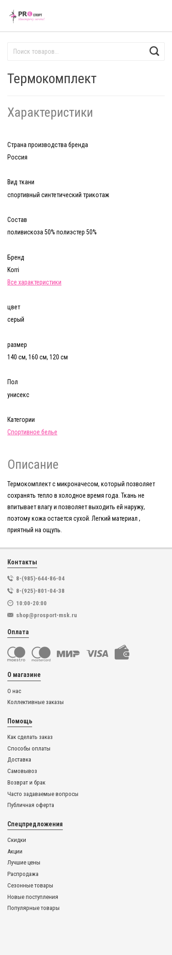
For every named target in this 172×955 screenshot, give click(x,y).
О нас (14, 691)
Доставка (19, 759)
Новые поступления (32, 897)
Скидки (16, 840)
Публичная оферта (30, 805)
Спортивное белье (32, 432)
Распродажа (23, 874)
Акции (14, 851)
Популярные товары (33, 908)
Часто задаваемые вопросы (42, 794)
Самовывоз (22, 771)
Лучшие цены (23, 862)
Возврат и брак (26, 782)
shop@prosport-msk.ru (46, 615)
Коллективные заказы (35, 702)
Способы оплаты (28, 748)
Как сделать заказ (30, 737)
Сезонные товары (30, 885)
